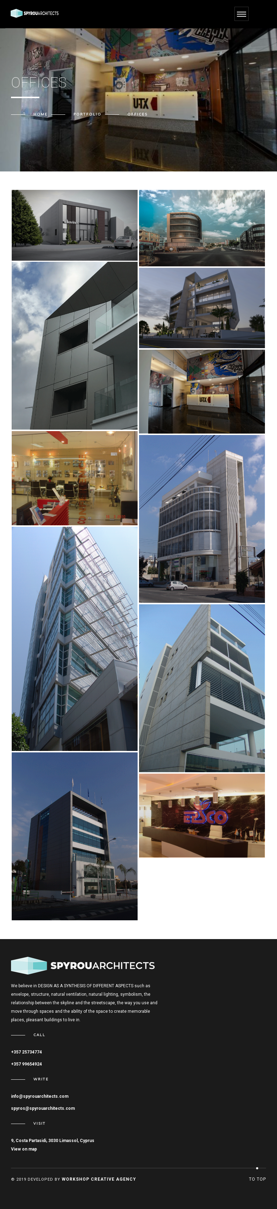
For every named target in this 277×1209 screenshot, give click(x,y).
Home (40, 114)
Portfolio (87, 114)
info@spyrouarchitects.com (39, 1096)
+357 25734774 (26, 1052)
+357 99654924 (26, 1064)
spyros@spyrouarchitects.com (43, 1108)
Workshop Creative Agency (99, 1179)
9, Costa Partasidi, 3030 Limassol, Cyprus (52, 1140)
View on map (24, 1149)
